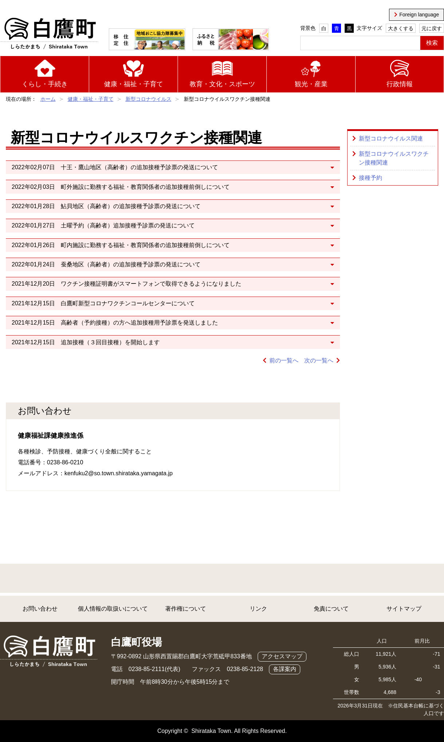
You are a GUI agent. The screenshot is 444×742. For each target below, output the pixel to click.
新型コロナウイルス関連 (391, 138)
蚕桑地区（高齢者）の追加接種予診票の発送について (131, 264)
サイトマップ (403, 609)
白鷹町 (49, 33)
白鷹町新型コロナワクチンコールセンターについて (128, 303)
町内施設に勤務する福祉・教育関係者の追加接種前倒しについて (145, 245)
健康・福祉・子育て (133, 84)
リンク (258, 609)
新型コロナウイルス (148, 99)
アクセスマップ (282, 656)
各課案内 (284, 669)
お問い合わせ (40, 609)
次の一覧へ (318, 360)
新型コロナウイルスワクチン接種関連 (394, 158)
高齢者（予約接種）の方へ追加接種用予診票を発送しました (139, 323)
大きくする (400, 28)
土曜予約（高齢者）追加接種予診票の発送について (128, 225)
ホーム (48, 99)
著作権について (185, 609)
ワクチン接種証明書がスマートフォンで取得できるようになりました (151, 284)
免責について (331, 609)
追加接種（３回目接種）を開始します (110, 342)
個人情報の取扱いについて (113, 609)
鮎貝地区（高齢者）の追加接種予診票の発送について (131, 206)
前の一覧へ (283, 360)
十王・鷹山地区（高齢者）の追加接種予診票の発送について (139, 167)
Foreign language (419, 14)
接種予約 (370, 178)
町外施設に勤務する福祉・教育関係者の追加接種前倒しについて (145, 187)
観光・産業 (311, 84)
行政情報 (399, 84)
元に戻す (431, 28)
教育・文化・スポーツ (222, 84)
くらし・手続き (45, 84)
